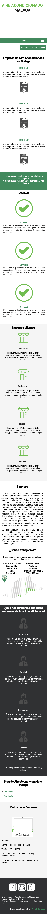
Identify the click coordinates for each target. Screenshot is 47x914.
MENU (25, 41)
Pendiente (8, 792)
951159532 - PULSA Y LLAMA (33, 47)
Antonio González (38, 909)
